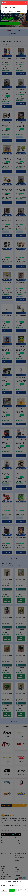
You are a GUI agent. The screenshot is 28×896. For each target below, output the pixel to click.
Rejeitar (4, 890)
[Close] (25, 3)
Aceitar (12, 890)
